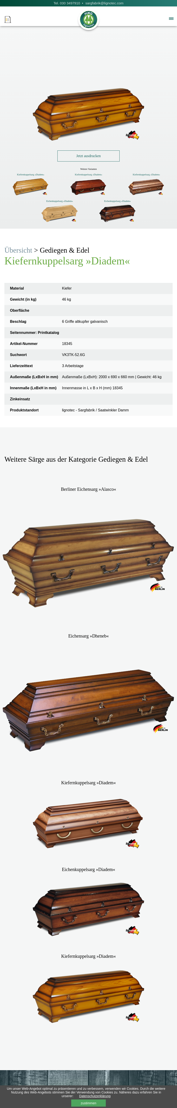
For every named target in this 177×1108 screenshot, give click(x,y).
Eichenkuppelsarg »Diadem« (59, 201)
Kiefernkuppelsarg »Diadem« (30, 174)
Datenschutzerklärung (95, 1096)
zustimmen (88, 1103)
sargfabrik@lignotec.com (104, 3)
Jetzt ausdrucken (88, 156)
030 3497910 (70, 3)
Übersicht (18, 250)
